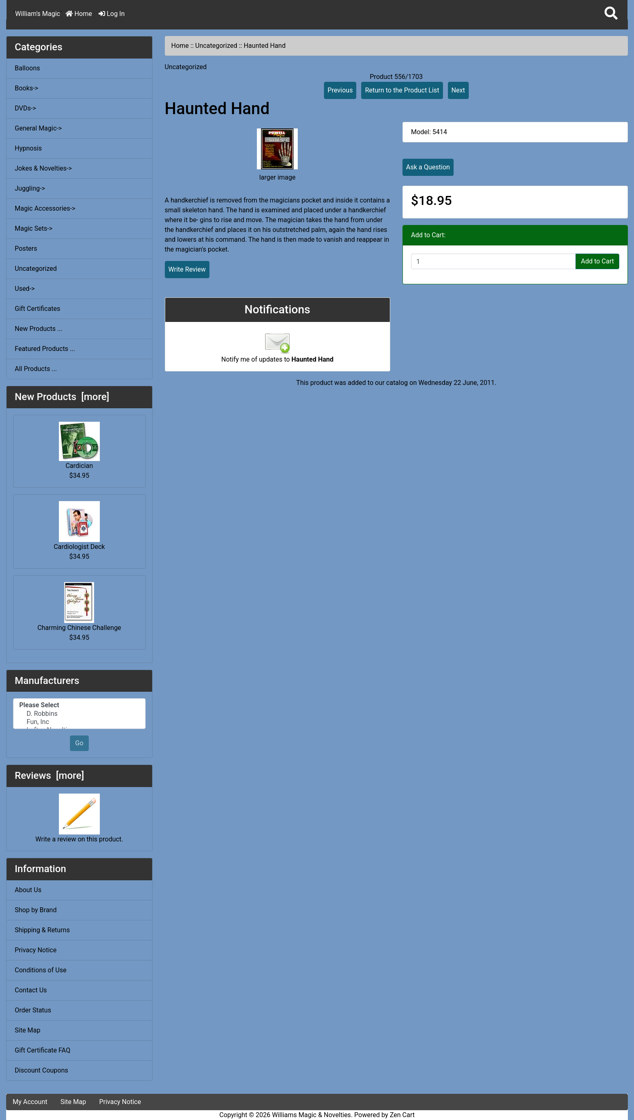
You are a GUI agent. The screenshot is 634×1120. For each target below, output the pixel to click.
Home (78, 14)
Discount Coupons (41, 1070)
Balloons (27, 68)
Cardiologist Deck (79, 526)
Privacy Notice (35, 950)
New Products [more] (62, 397)
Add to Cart (597, 261)
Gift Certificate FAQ (42, 1050)
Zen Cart (402, 1115)
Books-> (26, 88)
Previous (340, 90)
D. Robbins (79, 714)
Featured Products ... (45, 349)
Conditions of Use (40, 970)
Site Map (27, 1030)
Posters (26, 248)
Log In (112, 14)
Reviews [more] (49, 775)
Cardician (79, 446)
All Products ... (36, 369)
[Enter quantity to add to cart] (493, 261)
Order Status (33, 1010)
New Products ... (39, 329)
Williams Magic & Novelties (311, 1115)
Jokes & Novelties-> (43, 168)
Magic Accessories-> (45, 208)
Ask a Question (428, 167)
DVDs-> (25, 108)
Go (79, 743)
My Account (30, 1102)
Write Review (187, 269)
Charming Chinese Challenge (79, 607)
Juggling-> (30, 188)
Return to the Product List (402, 90)
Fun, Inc (79, 722)
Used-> (25, 288)
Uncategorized (216, 45)
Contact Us (31, 990)
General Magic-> (38, 128)
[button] (611, 13)
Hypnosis (28, 148)
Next (458, 90)
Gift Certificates (37, 309)
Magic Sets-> (33, 228)
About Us (28, 890)
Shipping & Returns (42, 930)
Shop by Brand (35, 910)
